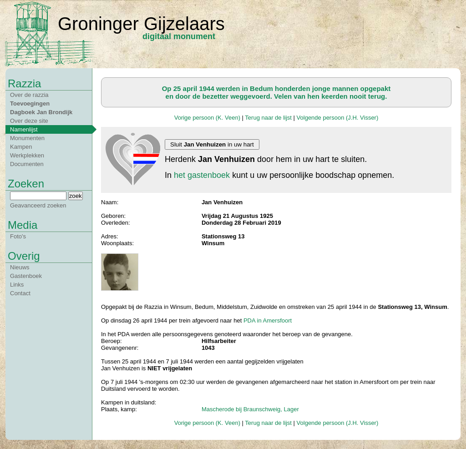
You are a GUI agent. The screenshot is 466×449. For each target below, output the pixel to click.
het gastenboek (202, 175)
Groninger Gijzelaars (141, 24)
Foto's (18, 236)
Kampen (21, 146)
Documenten (27, 164)
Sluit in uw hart (212, 144)
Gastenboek (26, 275)
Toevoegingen (30, 103)
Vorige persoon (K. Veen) (207, 117)
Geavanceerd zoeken (38, 205)
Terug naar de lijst (268, 117)
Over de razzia (29, 94)
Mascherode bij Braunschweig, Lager (250, 409)
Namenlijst (24, 129)
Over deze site (29, 120)
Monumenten (27, 138)
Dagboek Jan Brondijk (41, 112)
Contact (20, 293)
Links (17, 284)
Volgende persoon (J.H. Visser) (338, 117)
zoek (75, 195)
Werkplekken (27, 155)
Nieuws (20, 267)
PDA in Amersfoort (267, 320)
